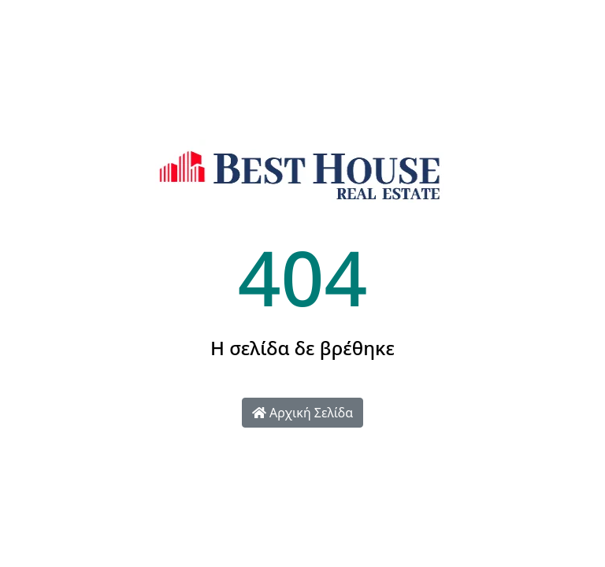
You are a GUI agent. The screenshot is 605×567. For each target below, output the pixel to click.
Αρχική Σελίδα (302, 412)
